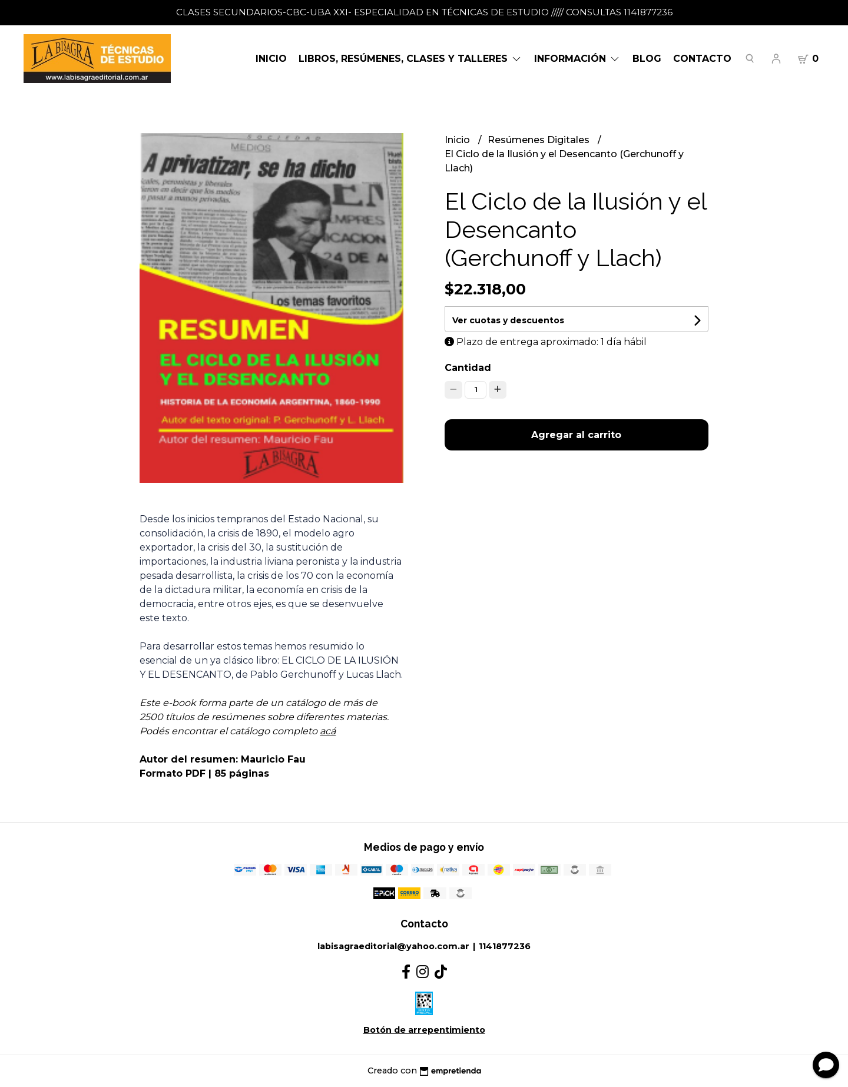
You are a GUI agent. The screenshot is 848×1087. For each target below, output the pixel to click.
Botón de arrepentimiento (424, 1030)
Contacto (702, 58)
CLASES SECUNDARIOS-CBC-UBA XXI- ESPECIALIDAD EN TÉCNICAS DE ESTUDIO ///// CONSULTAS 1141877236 (424, 12)
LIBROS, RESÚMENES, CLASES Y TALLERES (410, 58)
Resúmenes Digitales (540, 139)
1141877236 (505, 946)
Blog (646, 58)
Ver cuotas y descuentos (508, 320)
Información (577, 58)
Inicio (271, 58)
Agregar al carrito (576, 434)
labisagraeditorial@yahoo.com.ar (393, 946)
